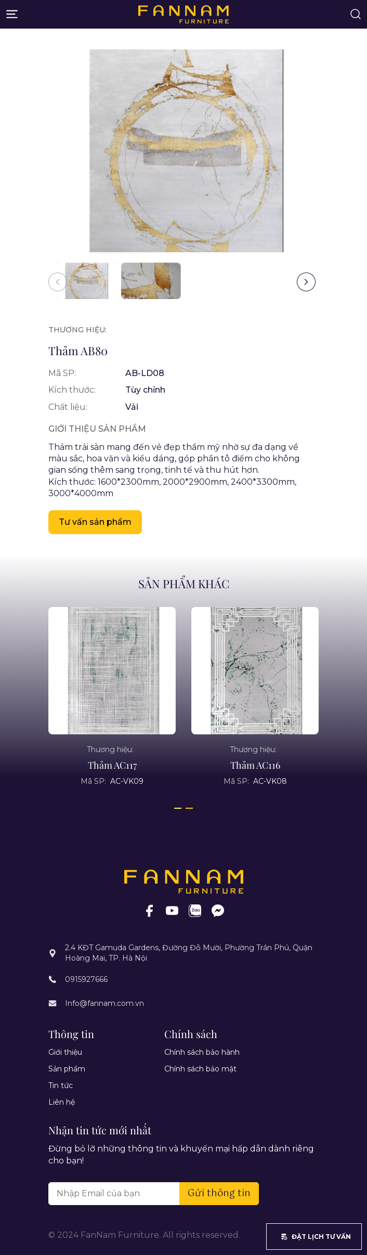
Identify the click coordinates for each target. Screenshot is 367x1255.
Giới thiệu (65, 1052)
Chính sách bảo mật (200, 1068)
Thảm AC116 (255, 765)
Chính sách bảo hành (202, 1052)
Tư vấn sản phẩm (95, 522)
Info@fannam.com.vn (104, 1003)
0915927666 (86, 979)
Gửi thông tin (219, 1193)
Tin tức (60, 1085)
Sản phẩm (66, 1068)
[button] (306, 282)
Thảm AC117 (112, 765)
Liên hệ (61, 1102)
